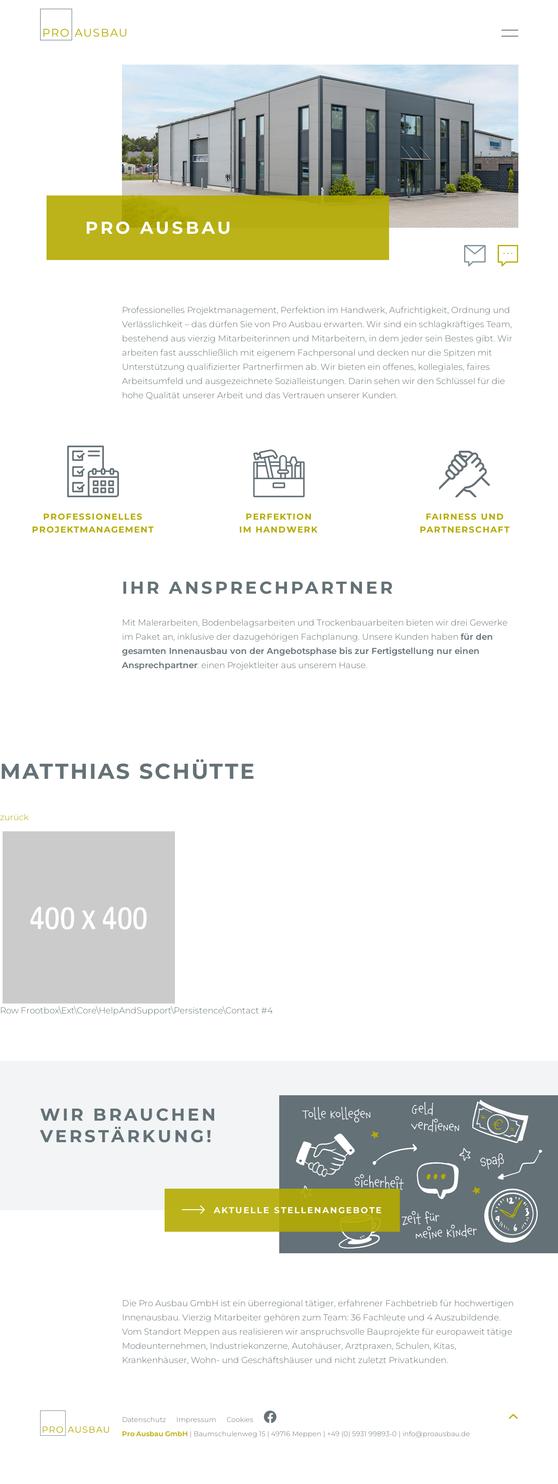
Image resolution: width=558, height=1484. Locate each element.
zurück (14, 817)
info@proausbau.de (436, 1434)
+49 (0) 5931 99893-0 (362, 1434)
